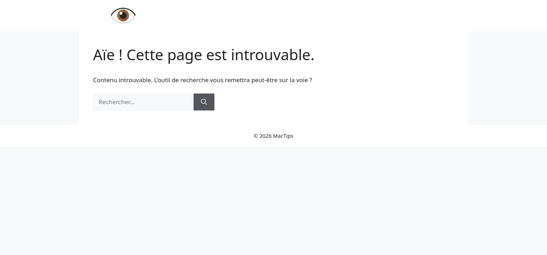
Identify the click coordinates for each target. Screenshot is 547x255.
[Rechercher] (204, 102)
